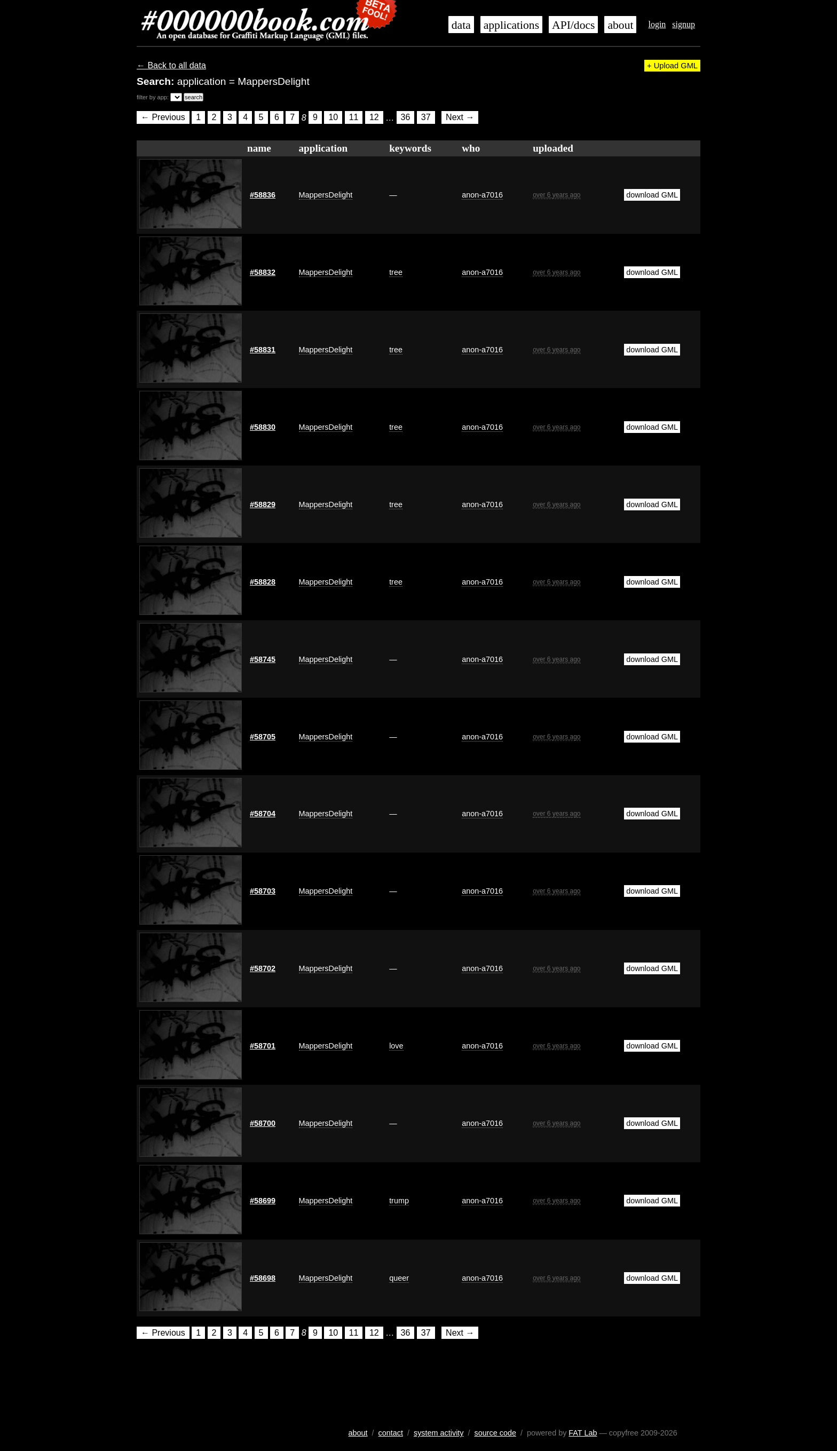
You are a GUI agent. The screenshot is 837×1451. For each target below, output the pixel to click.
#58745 (262, 659)
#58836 (262, 195)
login (657, 24)
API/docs (573, 25)
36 (405, 117)
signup (683, 24)
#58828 (262, 582)
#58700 (262, 1123)
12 (374, 117)
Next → (460, 117)
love (396, 1046)
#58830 (262, 427)
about (620, 25)
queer (399, 1278)
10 (333, 117)
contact (390, 1433)
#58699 (262, 1200)
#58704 (262, 813)
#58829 (262, 504)
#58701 (262, 1046)
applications (511, 25)
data (461, 25)
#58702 (262, 968)
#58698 (262, 1278)
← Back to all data (171, 65)
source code (495, 1433)
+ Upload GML (672, 65)
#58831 (262, 349)
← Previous (163, 117)
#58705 (262, 736)
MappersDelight (326, 195)
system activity (439, 1433)
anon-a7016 (482, 195)
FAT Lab (582, 1433)
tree (395, 272)
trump (399, 1200)
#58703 (262, 891)
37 (426, 117)
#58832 (262, 272)
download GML (652, 195)
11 (354, 117)
